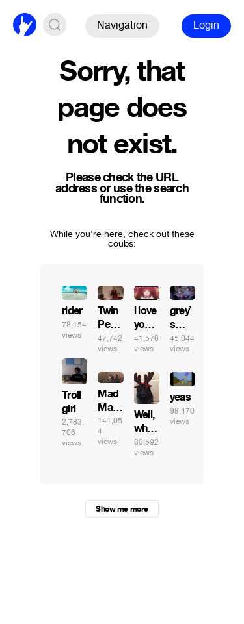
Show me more (122, 509)
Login (206, 25)
